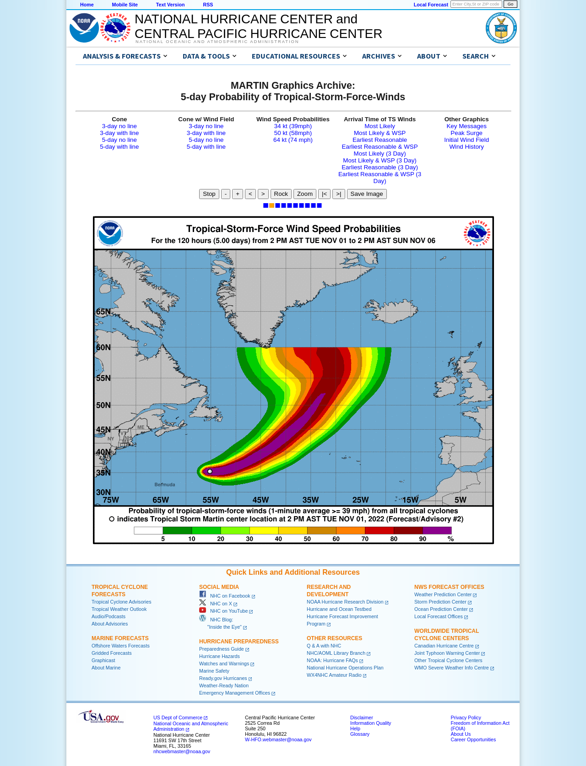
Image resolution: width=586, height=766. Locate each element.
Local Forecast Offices (438, 616)
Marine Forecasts (120, 638)
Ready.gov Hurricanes (223, 678)
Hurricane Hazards (219, 656)
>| (338, 193)
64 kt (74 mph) (293, 139)
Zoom (305, 193)
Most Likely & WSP (380, 132)
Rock (281, 193)
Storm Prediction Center (440, 601)
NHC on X (215, 603)
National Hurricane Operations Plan (345, 667)
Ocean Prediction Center (441, 609)
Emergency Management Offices (234, 693)
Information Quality (370, 723)
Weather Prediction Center (443, 594)
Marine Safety (214, 671)
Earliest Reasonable (380, 139)
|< (324, 193)
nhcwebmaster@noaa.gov (181, 751)
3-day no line (119, 126)
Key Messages (466, 126)
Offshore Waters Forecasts (121, 645)
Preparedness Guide (221, 649)
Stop (209, 193)
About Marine (106, 667)
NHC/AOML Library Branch (336, 653)
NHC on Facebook (224, 596)
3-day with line (119, 132)
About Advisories (110, 623)
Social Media (219, 587)
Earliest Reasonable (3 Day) (380, 167)
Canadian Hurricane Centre (444, 645)
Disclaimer (361, 717)
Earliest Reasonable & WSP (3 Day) (379, 177)
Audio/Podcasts (108, 616)
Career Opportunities (473, 739)
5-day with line (119, 146)
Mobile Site (125, 4)
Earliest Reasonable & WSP (380, 146)
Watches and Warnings (224, 663)
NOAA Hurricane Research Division (345, 601)
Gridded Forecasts (112, 653)
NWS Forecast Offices (449, 587)
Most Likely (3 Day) (380, 153)
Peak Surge (466, 132)
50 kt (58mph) (293, 132)
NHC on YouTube (223, 611)
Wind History (466, 146)
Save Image (367, 193)
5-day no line (119, 139)
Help (355, 728)
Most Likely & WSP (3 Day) (379, 160)
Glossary (359, 734)
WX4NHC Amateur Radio (334, 675)
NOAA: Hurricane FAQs (332, 660)
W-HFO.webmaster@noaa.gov (278, 739)
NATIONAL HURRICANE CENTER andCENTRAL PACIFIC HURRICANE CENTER (258, 26)
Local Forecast (431, 4)
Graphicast (103, 660)
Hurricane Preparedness (239, 641)
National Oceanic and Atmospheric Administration (217, 41)
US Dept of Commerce (177, 717)
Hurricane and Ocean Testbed (339, 609)
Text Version (170, 4)
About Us (460, 734)
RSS (208, 4)
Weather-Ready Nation (224, 685)
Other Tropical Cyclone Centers (448, 660)
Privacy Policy (465, 717)
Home (87, 4)
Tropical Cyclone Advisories (122, 601)
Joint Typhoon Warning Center (447, 653)
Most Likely (379, 126)
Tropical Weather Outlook (119, 609)
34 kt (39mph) (293, 126)
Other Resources (334, 638)
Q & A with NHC (324, 645)
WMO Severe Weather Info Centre (451, 667)
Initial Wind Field (466, 139)
